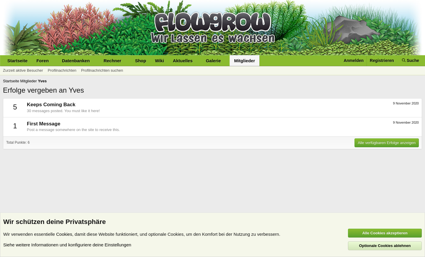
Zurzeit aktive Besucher (23, 70)
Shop (140, 60)
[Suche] (410, 60)
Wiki (159, 60)
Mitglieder (244, 60)
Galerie (213, 60)
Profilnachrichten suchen (102, 70)
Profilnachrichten (62, 70)
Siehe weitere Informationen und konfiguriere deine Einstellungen (67, 244)
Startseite (17, 60)
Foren (42, 60)
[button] (53, 60)
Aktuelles (183, 60)
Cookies (64, 234)
